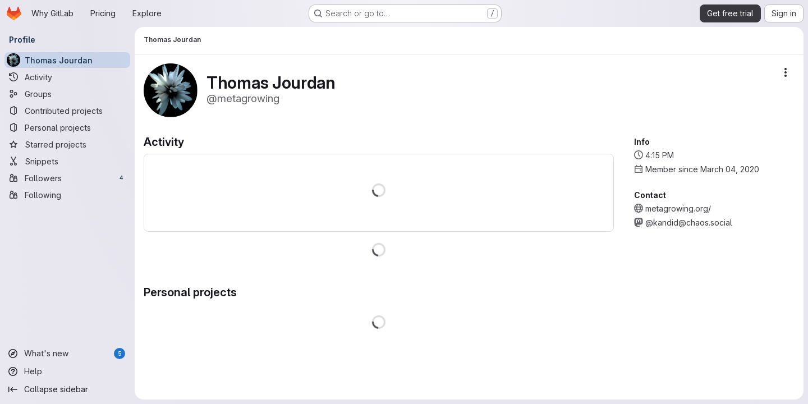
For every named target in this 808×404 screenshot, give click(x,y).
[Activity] (67, 77)
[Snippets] (67, 161)
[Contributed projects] (67, 110)
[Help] (67, 371)
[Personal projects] (67, 127)
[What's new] (67, 353)
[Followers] (67, 178)
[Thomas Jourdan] (67, 60)
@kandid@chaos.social (688, 222)
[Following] (67, 195)
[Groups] (67, 94)
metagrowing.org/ (678, 208)
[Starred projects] (67, 144)
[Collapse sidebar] (67, 389)
